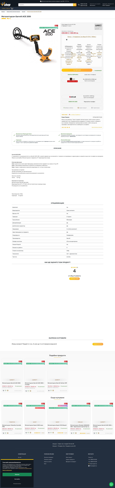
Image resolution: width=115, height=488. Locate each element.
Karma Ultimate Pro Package (79, 58)
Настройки (17, 479)
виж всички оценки (97, 127)
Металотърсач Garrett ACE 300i (12, 382)
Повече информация (7, 470)
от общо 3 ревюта (75, 114)
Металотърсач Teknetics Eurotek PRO (12, 425)
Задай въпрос (98, 344)
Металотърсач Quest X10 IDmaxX (57, 425)
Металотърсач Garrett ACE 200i (34, 11)
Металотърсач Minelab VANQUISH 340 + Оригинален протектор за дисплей (79, 425)
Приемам (17, 474)
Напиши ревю (75, 278)
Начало (3, 11)
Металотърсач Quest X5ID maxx (34, 425)
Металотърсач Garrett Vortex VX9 (56, 383)
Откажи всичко (17, 483)
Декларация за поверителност (25, 468)
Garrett (23, 11)
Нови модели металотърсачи (13, 11)
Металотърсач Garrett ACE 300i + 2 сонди (34, 383)
